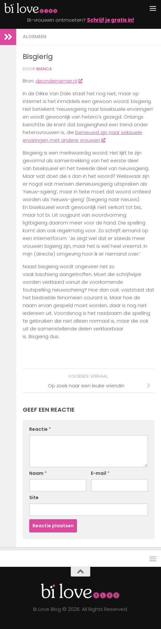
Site (34, 497)
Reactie (40, 429)
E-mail (100, 473)
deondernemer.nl (59, 80)
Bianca (44, 69)
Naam (38, 473)
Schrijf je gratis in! (110, 20)
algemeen (34, 36)
